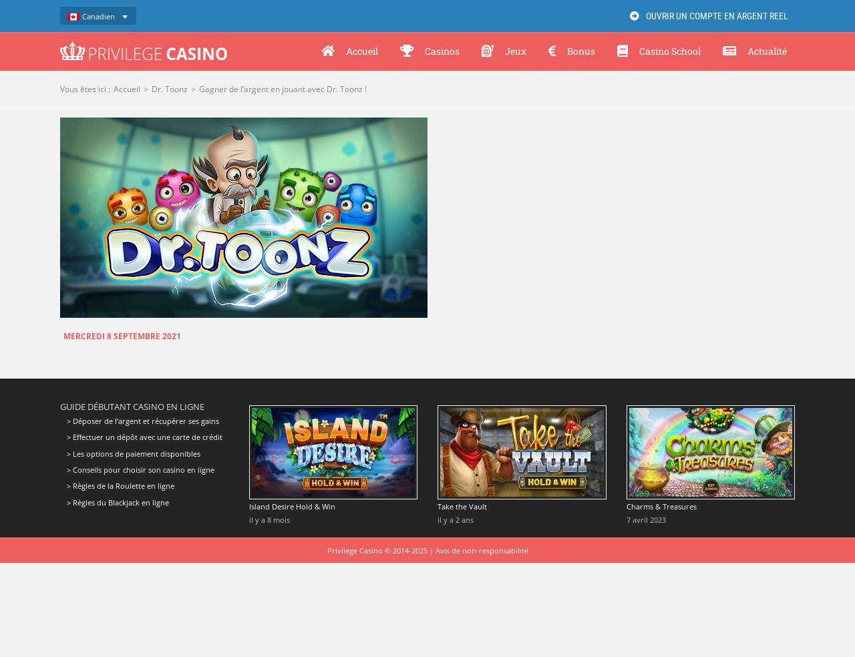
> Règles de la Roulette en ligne (120, 486)
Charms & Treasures (662, 506)
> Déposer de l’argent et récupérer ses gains (143, 421)
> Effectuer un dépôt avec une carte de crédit (144, 437)
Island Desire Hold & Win (292, 506)
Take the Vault (462, 506)
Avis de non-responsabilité (482, 550)
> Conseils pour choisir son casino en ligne (140, 470)
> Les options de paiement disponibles (133, 454)
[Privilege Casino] (143, 45)
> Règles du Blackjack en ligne (118, 502)
